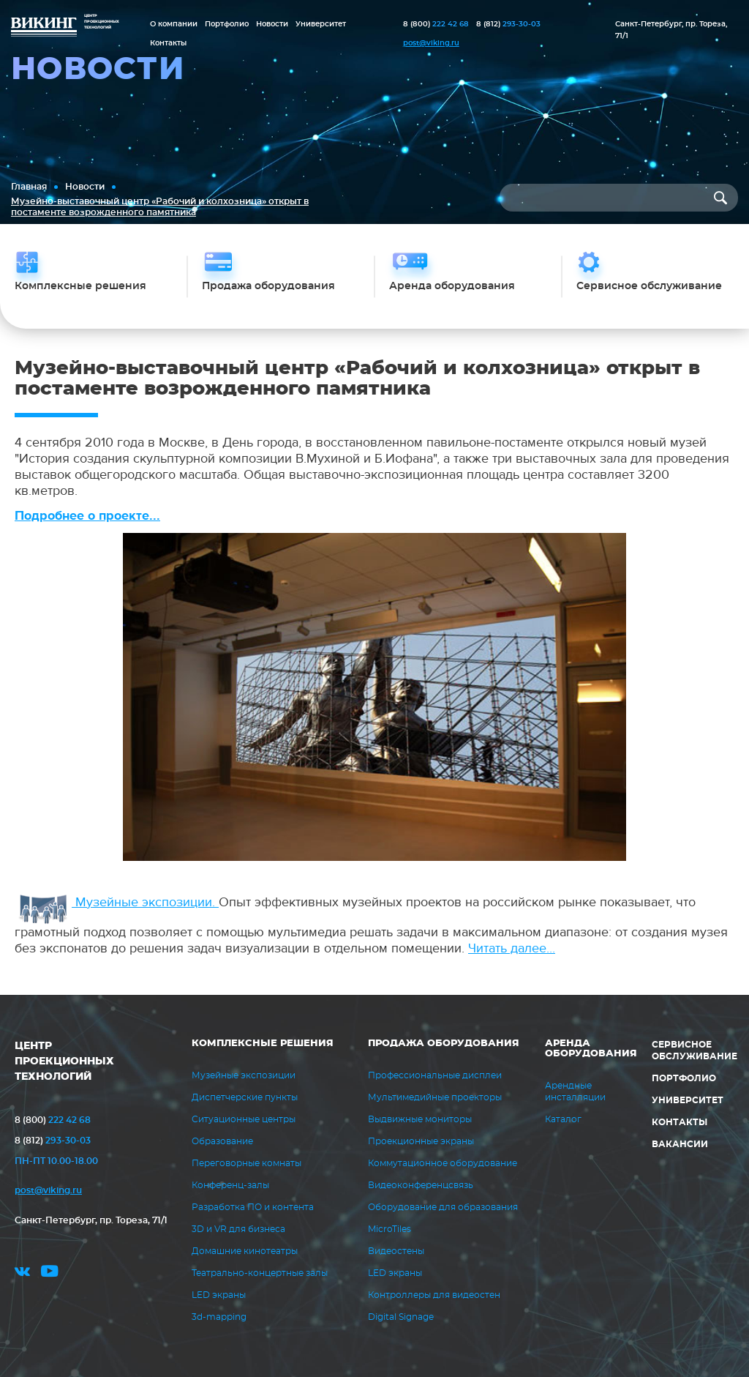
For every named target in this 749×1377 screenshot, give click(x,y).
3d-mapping (219, 1317)
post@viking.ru (431, 43)
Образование (222, 1141)
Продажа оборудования (443, 1043)
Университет (321, 24)
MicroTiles (389, 1229)
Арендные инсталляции (575, 1091)
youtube (50, 1273)
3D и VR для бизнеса (238, 1229)
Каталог (563, 1119)
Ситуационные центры (244, 1119)
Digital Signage (401, 1317)
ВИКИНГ (44, 28)
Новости (272, 24)
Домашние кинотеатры (245, 1251)
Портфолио (227, 24)
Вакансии (680, 1144)
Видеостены (396, 1251)
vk (22, 1273)
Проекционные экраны (421, 1141)
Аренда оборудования (591, 1049)
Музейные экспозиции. (118, 902)
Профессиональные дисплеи (435, 1075)
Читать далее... (511, 948)
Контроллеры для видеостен (434, 1295)
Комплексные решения (263, 1043)
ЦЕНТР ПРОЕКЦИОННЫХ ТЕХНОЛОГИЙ (64, 1061)
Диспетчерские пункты (245, 1097)
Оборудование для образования (443, 1207)
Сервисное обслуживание (694, 1050)
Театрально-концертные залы (260, 1273)
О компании (173, 24)
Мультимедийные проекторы (435, 1097)
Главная (29, 186)
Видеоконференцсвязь (420, 1185)
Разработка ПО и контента (253, 1207)
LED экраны (219, 1295)
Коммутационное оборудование (442, 1163)
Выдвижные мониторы (420, 1119)
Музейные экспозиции (244, 1075)
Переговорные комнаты (246, 1163)
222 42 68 (436, 24)
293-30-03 (508, 24)
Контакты (168, 43)
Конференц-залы (230, 1185)
